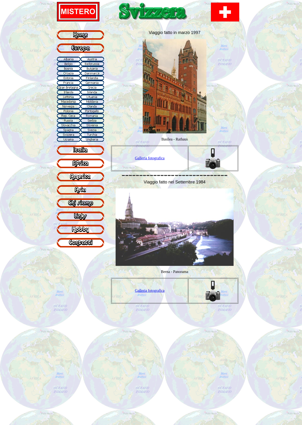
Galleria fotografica (150, 158)
